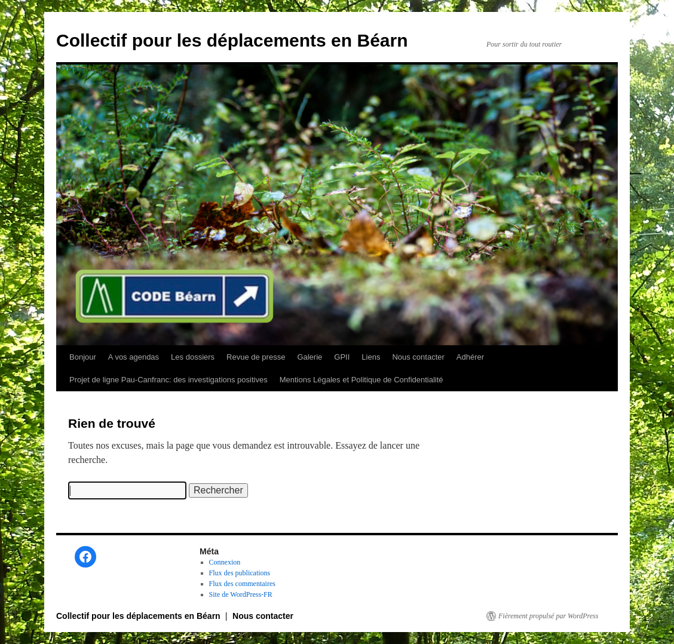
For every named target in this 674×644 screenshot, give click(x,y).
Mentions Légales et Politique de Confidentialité (361, 379)
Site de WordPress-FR (240, 594)
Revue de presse (255, 356)
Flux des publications (240, 573)
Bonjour (82, 356)
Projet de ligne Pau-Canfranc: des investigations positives (168, 379)
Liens (370, 356)
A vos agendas (133, 356)
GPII (342, 356)
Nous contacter (418, 356)
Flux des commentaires (242, 583)
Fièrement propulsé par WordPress (548, 616)
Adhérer (470, 356)
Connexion (225, 562)
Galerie (309, 356)
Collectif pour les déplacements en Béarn (232, 40)
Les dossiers (193, 356)
